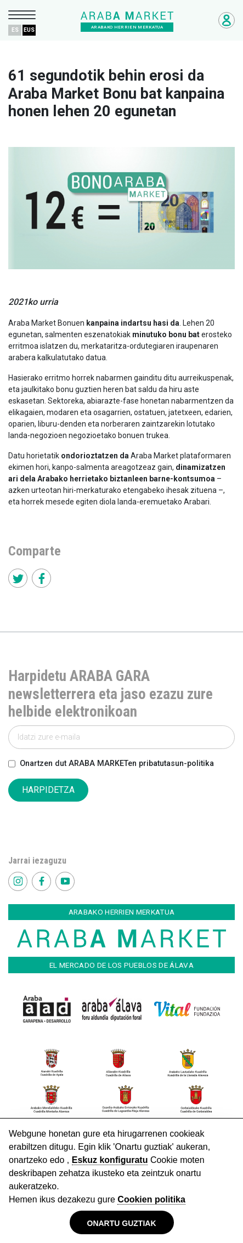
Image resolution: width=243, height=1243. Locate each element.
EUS (29, 29)
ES (15, 29)
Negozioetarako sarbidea (226, 20)
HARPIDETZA (48, 790)
